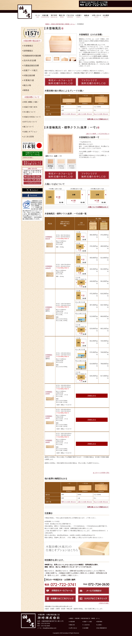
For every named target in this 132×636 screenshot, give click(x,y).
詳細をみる (92, 396)
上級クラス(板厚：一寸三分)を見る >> (97, 133)
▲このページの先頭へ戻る (101, 472)
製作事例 (99, 621)
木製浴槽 (72, 621)
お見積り (99, 624)
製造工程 (72, 624)
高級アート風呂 (88, 621)
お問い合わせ (73, 628)
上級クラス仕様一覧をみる (85, 114)
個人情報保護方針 (102, 628)
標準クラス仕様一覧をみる (69, 114)
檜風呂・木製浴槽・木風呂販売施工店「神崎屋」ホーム (85, 618)
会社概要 (86, 628)
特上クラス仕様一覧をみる (101, 114)
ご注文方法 (87, 624)
